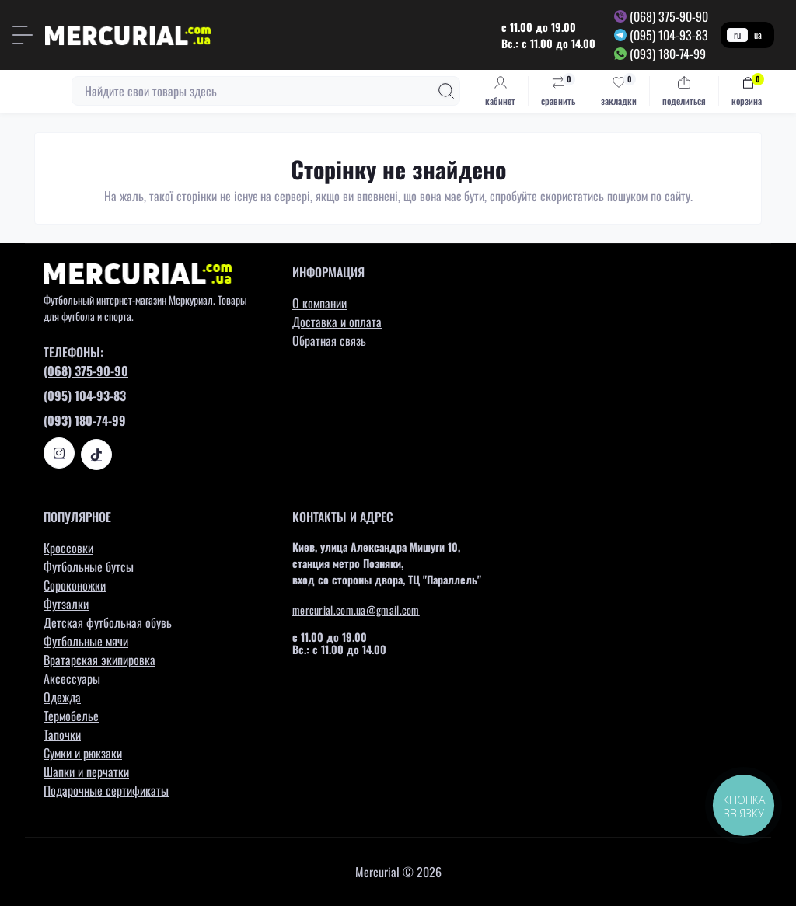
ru (737, 34)
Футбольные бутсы (89, 566)
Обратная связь (329, 340)
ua (758, 35)
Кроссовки (68, 547)
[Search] (446, 91)
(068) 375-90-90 (669, 16)
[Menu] (22, 35)
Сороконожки (75, 585)
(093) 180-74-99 (668, 53)
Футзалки (66, 603)
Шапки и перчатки (86, 771)
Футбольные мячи (86, 641)
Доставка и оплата (337, 321)
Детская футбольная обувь (108, 622)
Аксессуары (72, 678)
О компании (319, 303)
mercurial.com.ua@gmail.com (356, 609)
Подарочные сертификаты (106, 790)
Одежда (62, 697)
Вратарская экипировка (99, 659)
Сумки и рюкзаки (83, 753)
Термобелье (71, 715)
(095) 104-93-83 (669, 35)
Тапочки (62, 734)
